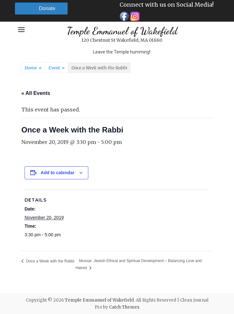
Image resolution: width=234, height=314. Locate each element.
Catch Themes (124, 307)
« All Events (35, 93)
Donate (47, 8)
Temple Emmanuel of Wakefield (122, 31)
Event (56, 68)
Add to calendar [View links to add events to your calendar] (58, 172)
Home (33, 68)
